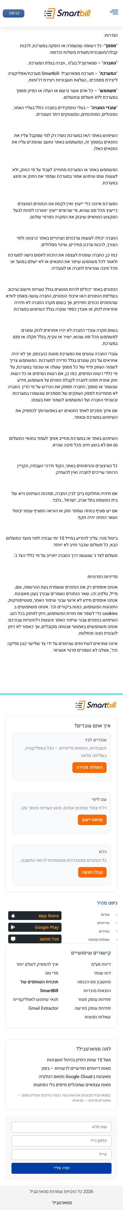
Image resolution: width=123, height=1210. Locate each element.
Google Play (47, 927)
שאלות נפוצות (98, 1017)
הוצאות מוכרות (97, 990)
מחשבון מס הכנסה (94, 982)
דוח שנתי (102, 973)
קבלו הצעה (92, 872)
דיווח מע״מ (101, 964)
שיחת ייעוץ (92, 820)
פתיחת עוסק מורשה (93, 1008)
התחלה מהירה (89, 767)
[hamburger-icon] (114, 12)
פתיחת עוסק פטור (94, 999)
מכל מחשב (49, 939)
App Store (49, 915)
